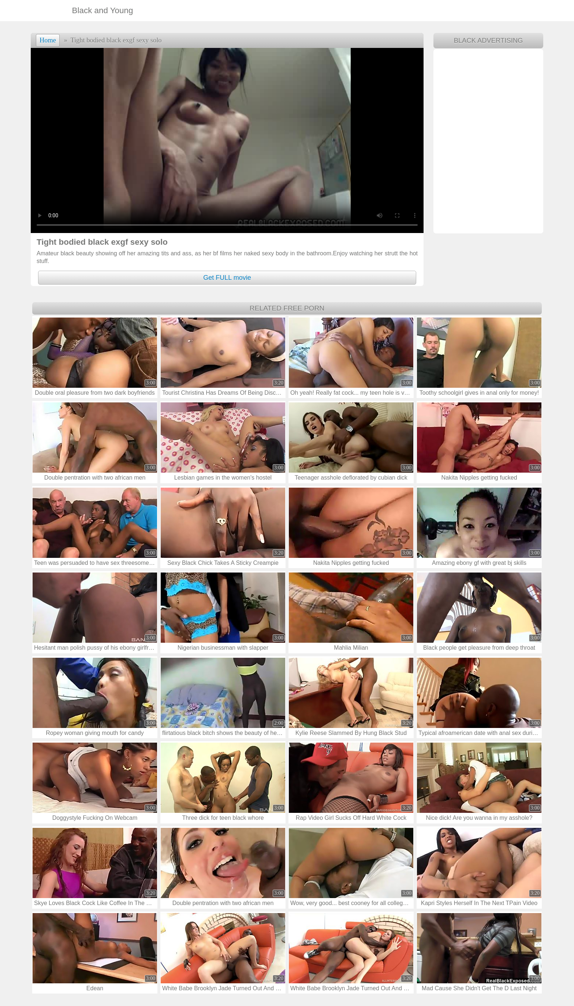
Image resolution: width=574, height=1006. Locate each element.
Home (48, 40)
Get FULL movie (227, 277)
